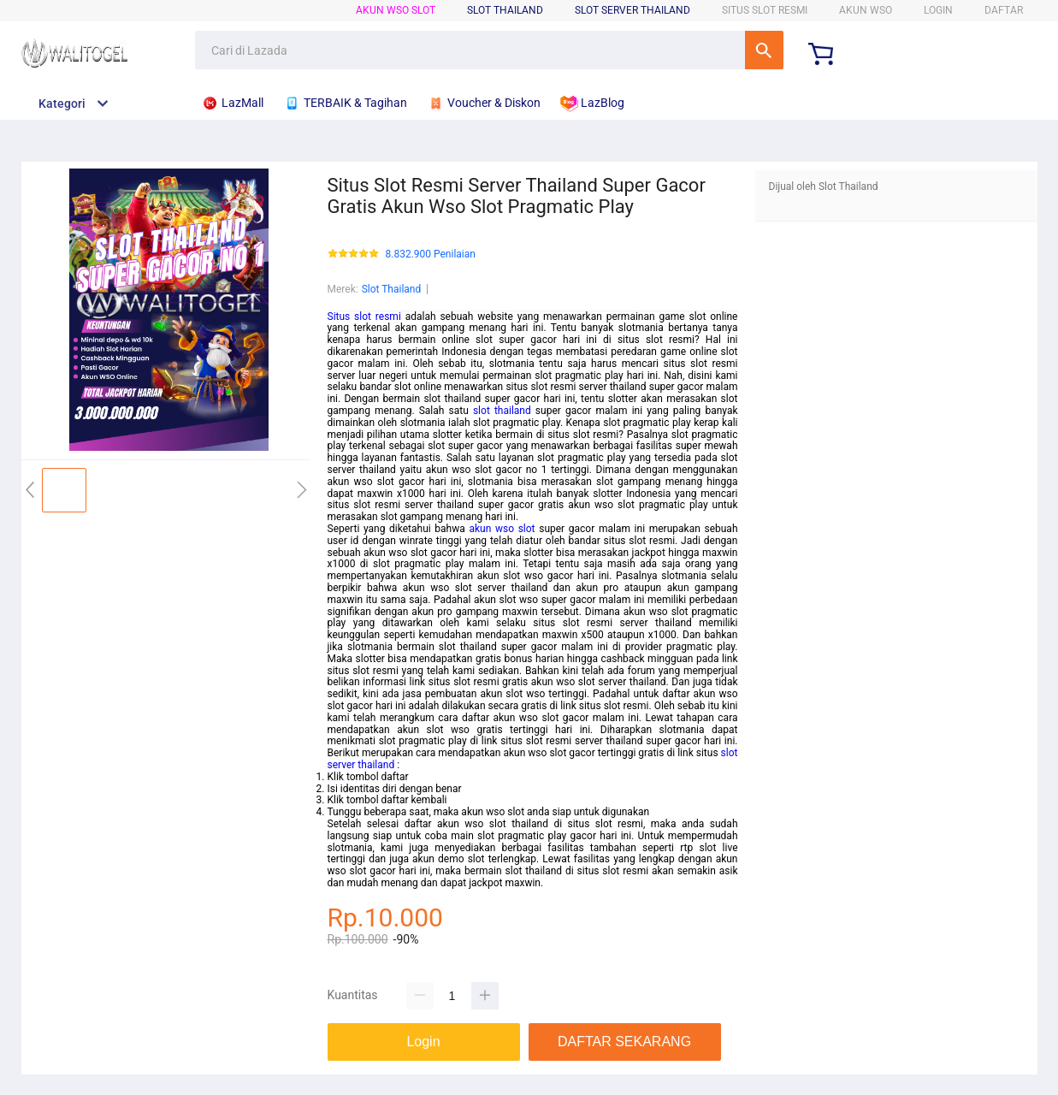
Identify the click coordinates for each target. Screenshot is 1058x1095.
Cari (764, 50)
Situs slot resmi (364, 317)
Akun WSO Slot (395, 10)
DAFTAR (1003, 10)
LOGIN (938, 10)
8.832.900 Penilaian (431, 254)
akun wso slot (502, 529)
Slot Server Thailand (632, 10)
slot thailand (502, 411)
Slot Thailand (392, 289)
